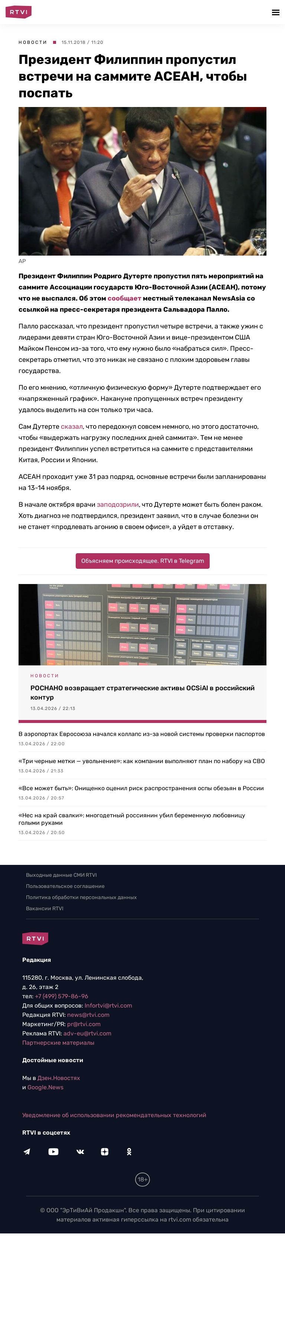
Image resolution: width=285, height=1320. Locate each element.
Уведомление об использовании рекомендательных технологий (114, 1115)
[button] (276, 12)
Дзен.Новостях (58, 1077)
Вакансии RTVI (44, 908)
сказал (72, 426)
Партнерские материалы (58, 1042)
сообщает (124, 298)
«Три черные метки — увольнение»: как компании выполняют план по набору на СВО (142, 761)
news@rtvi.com (88, 1014)
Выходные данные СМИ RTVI (61, 875)
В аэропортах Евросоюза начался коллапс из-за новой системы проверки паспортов (142, 733)
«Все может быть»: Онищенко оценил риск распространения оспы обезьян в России (141, 788)
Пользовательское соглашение (65, 886)
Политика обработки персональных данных (81, 897)
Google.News (45, 1087)
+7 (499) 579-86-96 (61, 996)
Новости (33, 42)
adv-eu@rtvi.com (87, 1033)
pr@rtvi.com (84, 1024)
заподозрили (118, 504)
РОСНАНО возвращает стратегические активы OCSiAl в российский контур (142, 692)
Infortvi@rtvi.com (108, 1005)
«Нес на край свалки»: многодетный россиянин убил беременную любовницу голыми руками (132, 819)
